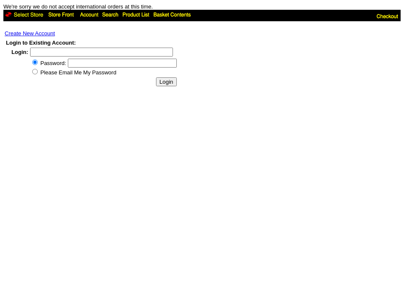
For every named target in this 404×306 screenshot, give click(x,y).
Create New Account (30, 33)
